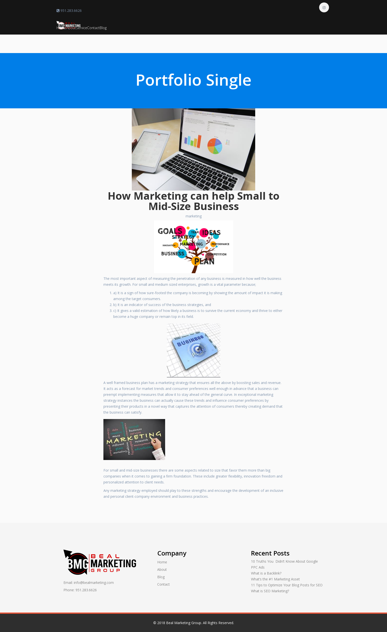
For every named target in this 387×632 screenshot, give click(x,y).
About (162, 569)
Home (162, 562)
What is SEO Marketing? (270, 591)
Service (81, 27)
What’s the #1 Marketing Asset (275, 579)
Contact (93, 27)
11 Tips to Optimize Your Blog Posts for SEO (287, 585)
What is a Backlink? (266, 573)
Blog (103, 27)
